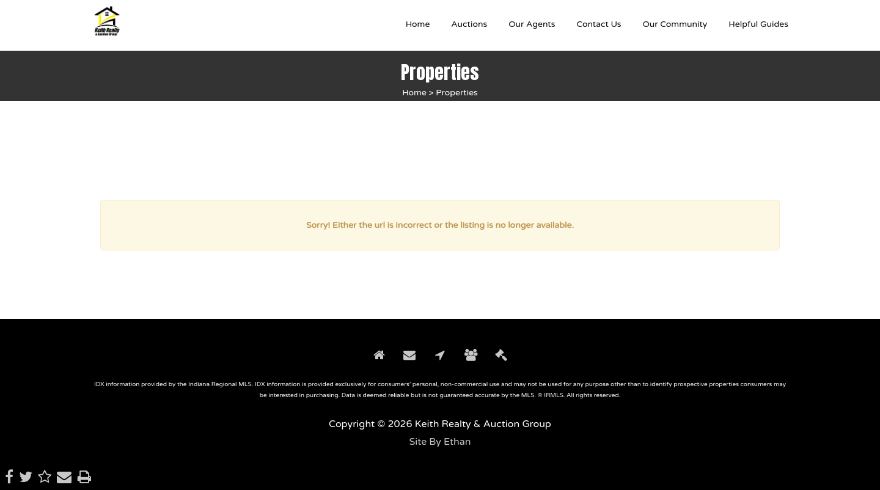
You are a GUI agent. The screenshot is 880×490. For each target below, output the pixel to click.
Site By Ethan (440, 442)
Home (414, 92)
